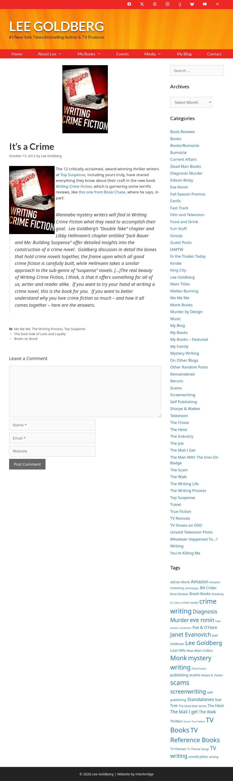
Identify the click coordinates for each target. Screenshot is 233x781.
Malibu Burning (184, 291)
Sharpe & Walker (185, 408)
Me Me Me (22, 329)
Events (122, 53)
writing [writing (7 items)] (213, 757)
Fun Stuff (178, 228)
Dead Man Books (185, 166)
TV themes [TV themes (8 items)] (178, 749)
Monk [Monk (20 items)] (178, 657)
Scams (176, 387)
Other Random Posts (189, 367)
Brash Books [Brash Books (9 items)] (200, 593)
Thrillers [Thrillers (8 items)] (176, 721)
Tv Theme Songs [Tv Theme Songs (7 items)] (198, 749)
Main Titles (180, 284)
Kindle (176, 263)
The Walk (178, 476)
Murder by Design (186, 311)
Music (175, 318)
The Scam (179, 469)
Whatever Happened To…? (194, 539)
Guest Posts (181, 242)
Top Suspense (72, 174)
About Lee (54, 53)
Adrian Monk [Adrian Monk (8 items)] (180, 582)
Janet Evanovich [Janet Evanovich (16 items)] (190, 634)
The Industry (181, 436)
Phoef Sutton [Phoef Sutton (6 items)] (199, 668)
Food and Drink (184, 221)
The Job (177, 443)
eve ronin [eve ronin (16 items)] (202, 620)
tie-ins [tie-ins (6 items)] (187, 721)
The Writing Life (184, 483)
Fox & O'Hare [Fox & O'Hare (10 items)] (204, 627)
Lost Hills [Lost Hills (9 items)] (178, 650)
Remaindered (182, 374)
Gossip (176, 235)
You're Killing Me (185, 553)
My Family (179, 346)
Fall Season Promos (187, 194)
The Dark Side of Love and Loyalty (40, 334)
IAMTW (176, 249)
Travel (175, 504)
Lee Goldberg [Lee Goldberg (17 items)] (203, 643)
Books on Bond (26, 338)
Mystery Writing (184, 353)
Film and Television (187, 214)
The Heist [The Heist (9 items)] (216, 705)
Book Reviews (182, 131)
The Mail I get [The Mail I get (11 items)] (184, 712)
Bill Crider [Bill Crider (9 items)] (208, 587)
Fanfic (175, 200)
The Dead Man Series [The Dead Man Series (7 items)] (193, 706)
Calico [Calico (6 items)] (177, 602)
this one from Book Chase (102, 192)
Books (175, 138)
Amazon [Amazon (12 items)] (199, 581)
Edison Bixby (181, 180)
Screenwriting (182, 394)
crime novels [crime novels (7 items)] (190, 603)
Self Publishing (183, 401)
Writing (177, 546)
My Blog (184, 53)
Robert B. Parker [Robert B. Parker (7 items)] (212, 675)
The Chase (179, 422)
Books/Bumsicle (184, 145)
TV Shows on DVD (186, 525)
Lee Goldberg (56, 26)
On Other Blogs (184, 360)
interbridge (144, 774)
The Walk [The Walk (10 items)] (207, 711)
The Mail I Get (182, 450)
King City (178, 270)
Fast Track (179, 207)
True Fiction (180, 511)
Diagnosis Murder (186, 173)
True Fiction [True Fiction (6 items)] (198, 721)
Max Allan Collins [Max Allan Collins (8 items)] (200, 650)
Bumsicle (178, 152)
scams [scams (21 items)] (179, 682)
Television (179, 415)
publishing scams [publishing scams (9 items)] (185, 674)
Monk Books (181, 304)
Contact (214, 53)
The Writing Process (47, 329)
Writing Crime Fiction (74, 186)
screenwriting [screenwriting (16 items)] (188, 691)
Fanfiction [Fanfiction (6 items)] (185, 628)
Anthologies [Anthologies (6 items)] (192, 588)
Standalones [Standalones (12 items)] (200, 699)
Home (16, 53)
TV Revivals (180, 518)
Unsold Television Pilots (191, 532)
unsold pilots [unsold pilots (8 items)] (198, 756)
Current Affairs (183, 159)
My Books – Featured (189, 339)
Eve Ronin (179, 187)
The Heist (178, 429)
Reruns (176, 380)
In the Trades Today (188, 256)
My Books (93, 53)
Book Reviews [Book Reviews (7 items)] (179, 594)
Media (156, 53)
